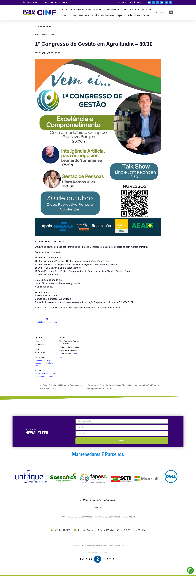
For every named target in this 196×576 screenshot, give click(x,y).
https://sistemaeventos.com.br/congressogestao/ (97, 307)
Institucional (76, 9)
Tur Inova (147, 15)
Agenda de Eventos (130, 9)
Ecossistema (93, 9)
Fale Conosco (134, 15)
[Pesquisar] (171, 12)
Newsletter (84, 15)
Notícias (66, 15)
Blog (74, 15)
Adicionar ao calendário (47, 322)
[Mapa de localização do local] (96, 349)
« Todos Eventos (43, 27)
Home (64, 9)
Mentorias (146, 9)
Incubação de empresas (103, 15)
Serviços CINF (111, 9)
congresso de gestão (43, 360)
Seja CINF (121, 15)
